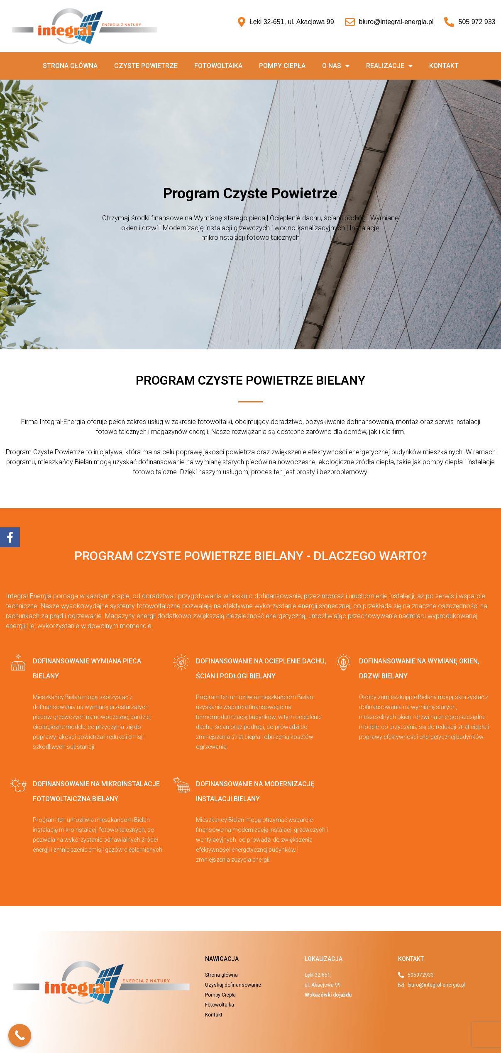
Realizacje (389, 65)
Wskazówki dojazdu (328, 995)
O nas (335, 65)
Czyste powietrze (146, 66)
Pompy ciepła (282, 66)
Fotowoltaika (218, 66)
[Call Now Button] (19, 1035)
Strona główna (70, 66)
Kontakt (444, 66)
